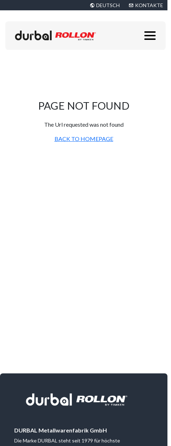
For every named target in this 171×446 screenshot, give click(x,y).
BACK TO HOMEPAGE (84, 138)
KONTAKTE (149, 5)
